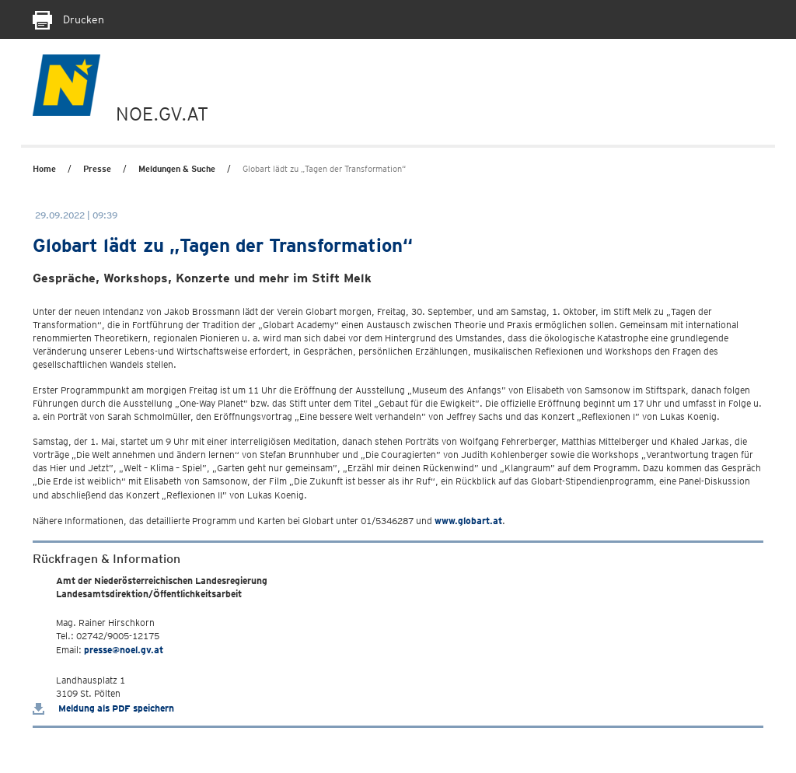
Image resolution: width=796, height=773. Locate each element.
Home (44, 168)
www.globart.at (468, 520)
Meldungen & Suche (176, 168)
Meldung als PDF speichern (103, 708)
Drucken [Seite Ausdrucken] (68, 19)
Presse (97, 168)
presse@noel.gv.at (123, 650)
